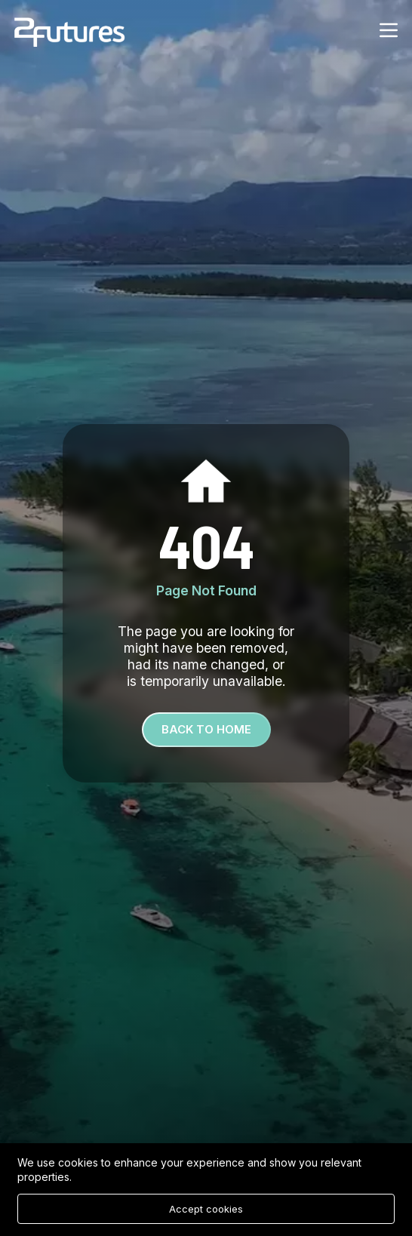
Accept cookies (206, 1209)
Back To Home (206, 729)
